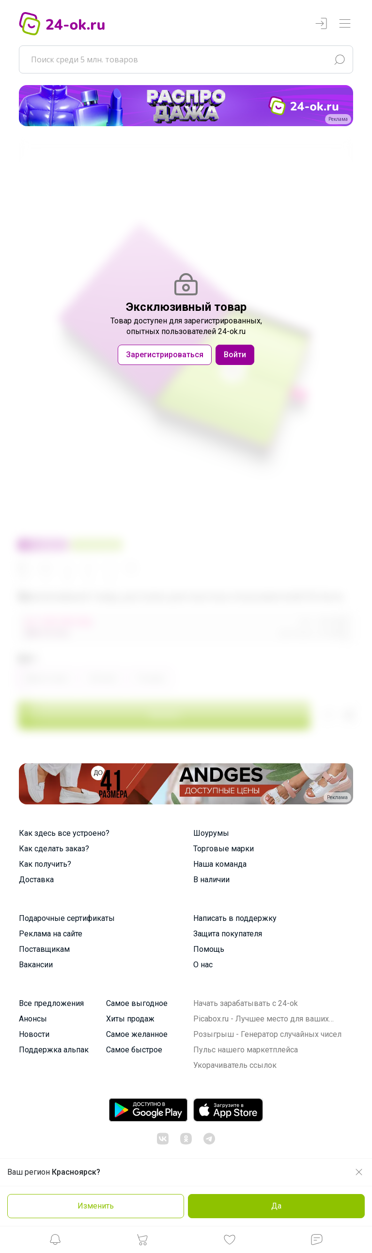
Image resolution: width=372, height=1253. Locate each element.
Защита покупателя (227, 933)
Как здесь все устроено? (64, 833)
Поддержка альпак (54, 1049)
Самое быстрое (134, 1049)
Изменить (96, 1205)
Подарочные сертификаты (67, 918)
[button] (55, 1242)
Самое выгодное (137, 1003)
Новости (34, 1034)
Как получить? (45, 864)
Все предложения (51, 1003)
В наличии (211, 879)
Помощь (208, 949)
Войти (235, 354)
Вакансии (36, 964)
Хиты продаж (130, 1018)
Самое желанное (137, 1034)
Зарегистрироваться (164, 354)
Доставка (36, 879)
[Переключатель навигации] (345, 23)
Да (276, 1205)
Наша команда (220, 864)
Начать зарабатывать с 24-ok (245, 1003)
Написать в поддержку (235, 918)
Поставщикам (44, 949)
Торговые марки (223, 848)
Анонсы (33, 1018)
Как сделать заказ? (54, 848)
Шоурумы (211, 833)
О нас (203, 964)
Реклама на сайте (50, 933)
